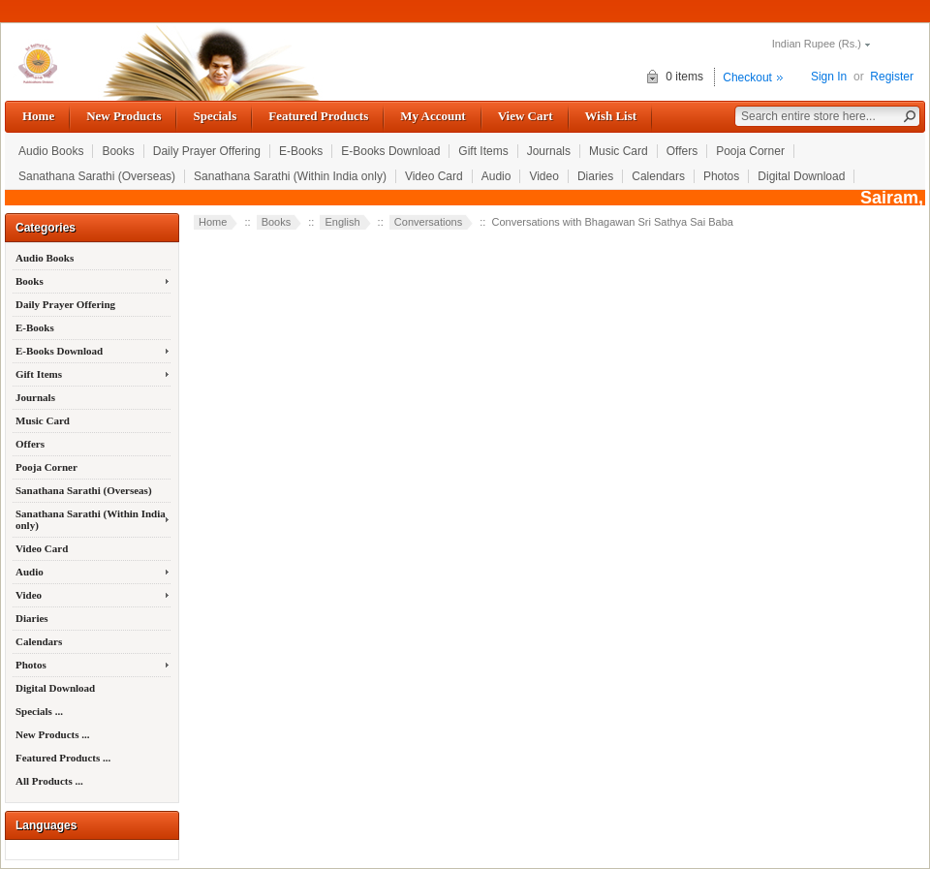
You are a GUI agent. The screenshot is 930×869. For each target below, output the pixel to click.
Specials (214, 116)
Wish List (611, 116)
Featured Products (318, 116)
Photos (721, 176)
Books (118, 151)
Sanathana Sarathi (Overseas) (96, 176)
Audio (496, 176)
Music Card (618, 151)
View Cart (525, 116)
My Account (432, 116)
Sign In (829, 76)
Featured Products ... (63, 757)
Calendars (658, 176)
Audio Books (50, 151)
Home (38, 116)
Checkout (747, 77)
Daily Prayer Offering (207, 151)
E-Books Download (390, 151)
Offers (682, 151)
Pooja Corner (750, 151)
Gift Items (483, 151)
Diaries (595, 176)
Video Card (434, 176)
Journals (549, 151)
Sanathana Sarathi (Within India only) (290, 176)
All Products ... (49, 781)
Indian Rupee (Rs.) (816, 43)
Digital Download (801, 176)
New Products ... (52, 734)
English (342, 222)
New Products (123, 116)
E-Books (301, 151)
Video (543, 176)
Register (892, 76)
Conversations (428, 222)
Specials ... (39, 711)
